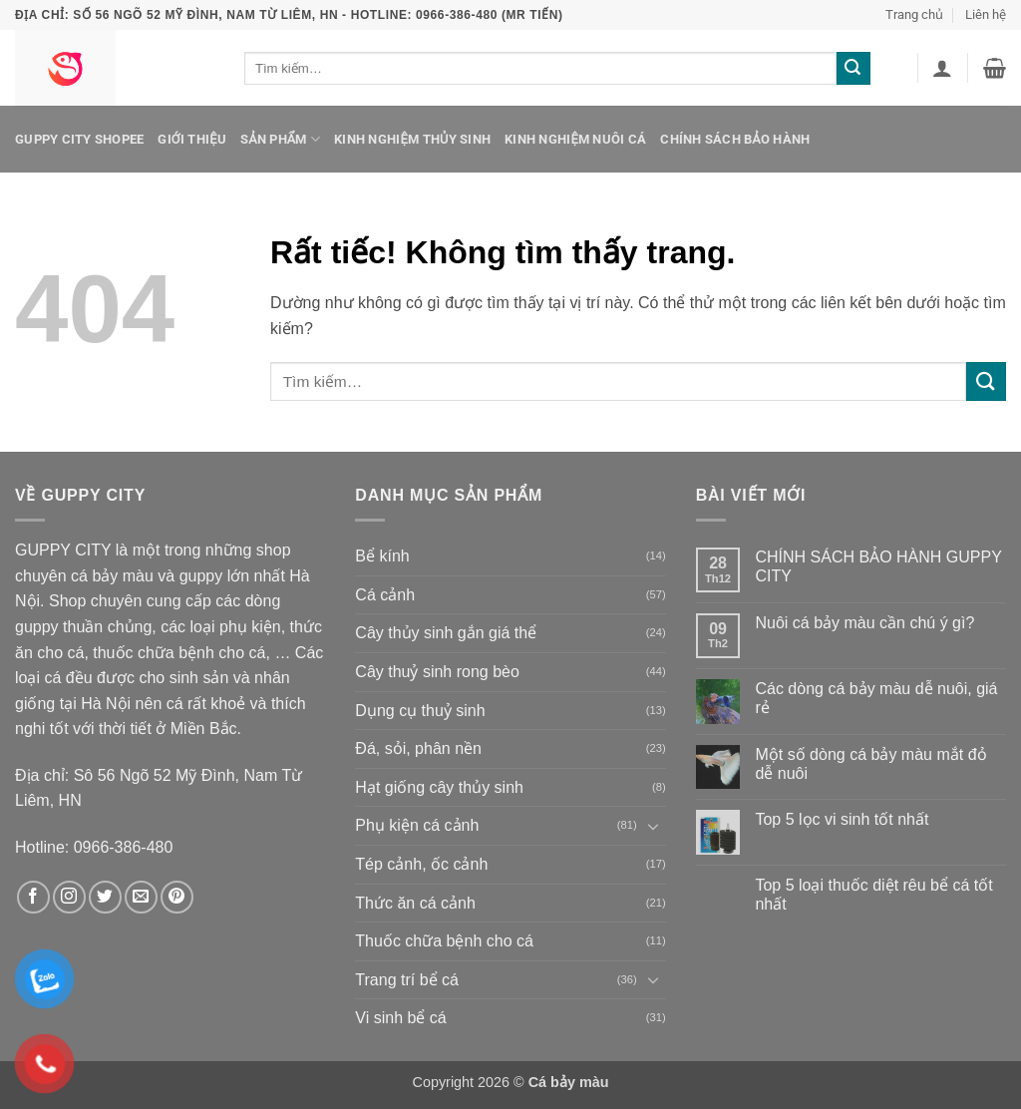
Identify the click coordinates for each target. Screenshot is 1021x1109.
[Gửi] (853, 69)
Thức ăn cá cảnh (415, 903)
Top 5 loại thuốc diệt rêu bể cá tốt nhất (873, 895)
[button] (942, 68)
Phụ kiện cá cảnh (417, 825)
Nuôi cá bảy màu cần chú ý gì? (864, 622)
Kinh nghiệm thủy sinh (412, 139)
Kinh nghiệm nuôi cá (575, 139)
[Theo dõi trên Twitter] (105, 897)
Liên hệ (985, 14)
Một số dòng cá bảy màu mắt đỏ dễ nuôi (870, 764)
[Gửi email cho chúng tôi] (141, 897)
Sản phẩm (280, 139)
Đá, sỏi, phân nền (418, 748)
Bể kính (382, 556)
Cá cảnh (385, 594)
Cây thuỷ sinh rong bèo (437, 671)
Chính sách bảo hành (735, 139)
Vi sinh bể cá (400, 1017)
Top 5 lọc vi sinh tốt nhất (841, 819)
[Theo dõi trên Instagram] (69, 897)
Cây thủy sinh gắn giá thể (445, 632)
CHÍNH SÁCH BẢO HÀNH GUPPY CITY (878, 566)
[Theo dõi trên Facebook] (33, 897)
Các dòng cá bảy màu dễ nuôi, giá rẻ (876, 698)
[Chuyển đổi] (654, 826)
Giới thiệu (192, 139)
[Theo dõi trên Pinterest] (177, 897)
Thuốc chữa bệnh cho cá (444, 940)
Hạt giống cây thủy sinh (439, 787)
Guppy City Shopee (79, 139)
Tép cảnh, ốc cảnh (421, 864)
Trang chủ (914, 14)
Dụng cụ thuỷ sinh (420, 710)
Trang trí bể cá (407, 979)
